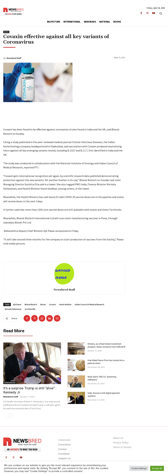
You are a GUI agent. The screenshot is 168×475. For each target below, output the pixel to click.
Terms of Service (122, 447)
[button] (161, 13)
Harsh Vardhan (65, 304)
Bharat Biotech (30, 304)
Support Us (64, 458)
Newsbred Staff (13, 58)
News (6, 32)
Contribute (64, 453)
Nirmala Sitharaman (13, 309)
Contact (62, 449)
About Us (118, 438)
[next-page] (11, 416)
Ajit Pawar (17, 304)
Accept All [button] (157, 468)
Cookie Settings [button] (139, 468)
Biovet (43, 304)
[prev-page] (5, 416)
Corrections (64, 444)
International (9, 383)
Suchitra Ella (30, 309)
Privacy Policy (120, 442)
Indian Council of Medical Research (89, 304)
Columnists (64, 439)
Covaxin (52, 304)
